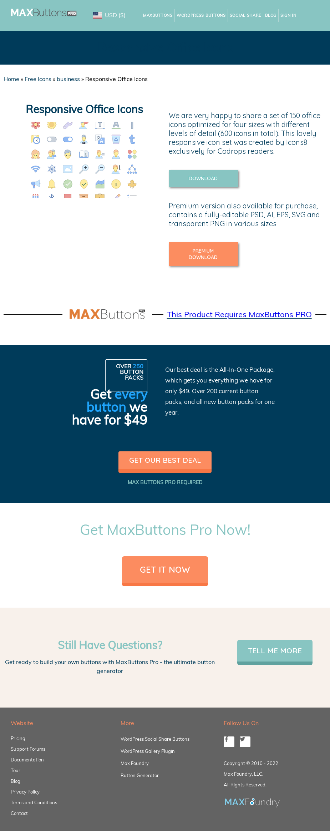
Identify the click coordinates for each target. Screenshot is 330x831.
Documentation (27, 759)
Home (11, 78)
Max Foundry (135, 763)
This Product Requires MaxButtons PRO (239, 314)
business (68, 78)
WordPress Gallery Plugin (148, 751)
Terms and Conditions (34, 802)
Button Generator (140, 775)
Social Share (245, 15)
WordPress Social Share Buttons (155, 739)
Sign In (288, 15)
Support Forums (28, 749)
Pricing (18, 738)
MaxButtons (158, 15)
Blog (270, 15)
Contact (19, 813)
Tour (15, 770)
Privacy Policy (25, 792)
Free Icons (38, 78)
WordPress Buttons (201, 15)
